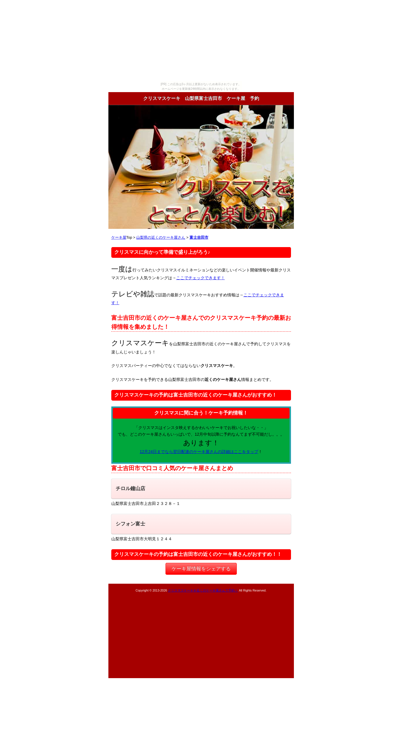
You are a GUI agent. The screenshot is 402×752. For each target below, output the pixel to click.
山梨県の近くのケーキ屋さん (160, 238)
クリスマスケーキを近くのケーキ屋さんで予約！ (203, 590)
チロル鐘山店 (130, 488)
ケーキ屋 (118, 238)
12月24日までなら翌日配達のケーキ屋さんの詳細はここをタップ (199, 451)
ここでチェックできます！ (200, 277)
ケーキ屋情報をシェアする (201, 569)
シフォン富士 (130, 524)
